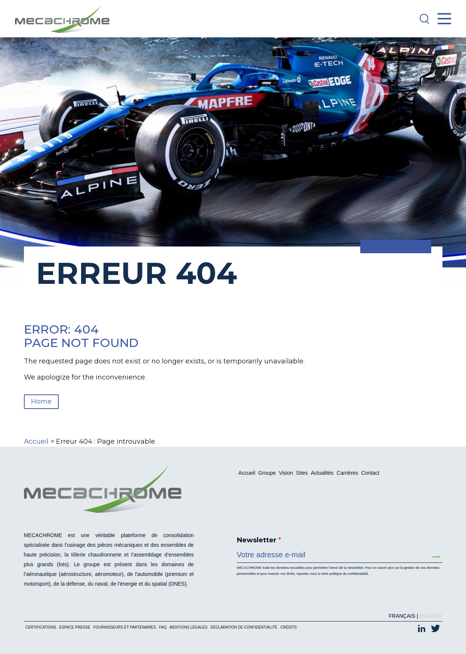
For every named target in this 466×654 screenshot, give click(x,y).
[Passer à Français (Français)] (400, 616)
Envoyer (436, 557)
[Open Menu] (444, 18)
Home (41, 401)
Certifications (40, 627)
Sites (302, 473)
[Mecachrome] (66, 18)
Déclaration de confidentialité (243, 627)
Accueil (36, 441)
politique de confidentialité (348, 574)
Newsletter (259, 540)
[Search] (424, 19)
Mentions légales (188, 627)
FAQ (162, 627)
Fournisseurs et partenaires (124, 627)
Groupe (267, 473)
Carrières (347, 473)
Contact (370, 473)
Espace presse (74, 627)
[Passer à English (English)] (428, 616)
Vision (286, 473)
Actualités (322, 473)
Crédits (288, 627)
